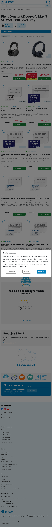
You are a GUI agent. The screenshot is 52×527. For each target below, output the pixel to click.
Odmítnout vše (11, 271)
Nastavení (26, 271)
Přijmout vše (41, 271)
